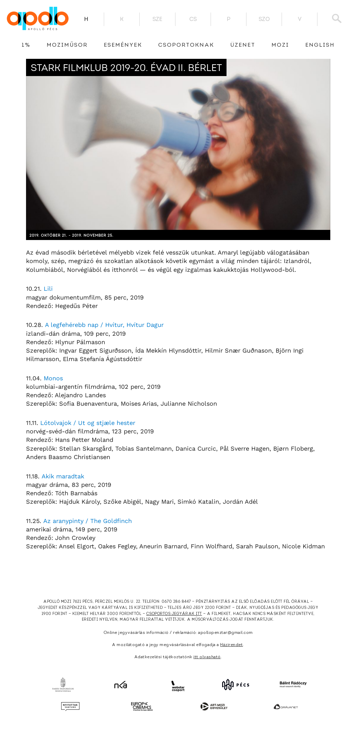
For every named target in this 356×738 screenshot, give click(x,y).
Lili (48, 288)
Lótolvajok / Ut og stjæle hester (87, 422)
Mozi (280, 45)
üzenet (242, 45)
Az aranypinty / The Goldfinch (87, 520)
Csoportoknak (186, 45)
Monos (53, 378)
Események (123, 45)
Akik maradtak (63, 476)
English (320, 45)
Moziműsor (67, 45)
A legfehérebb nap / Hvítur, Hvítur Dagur (104, 324)
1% (26, 45)
